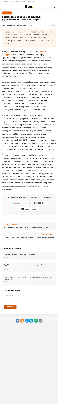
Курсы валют (14, 1)
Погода (23, 1)
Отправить (10, 307)
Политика (7, 13)
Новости (5, 1)
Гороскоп (31, 1)
